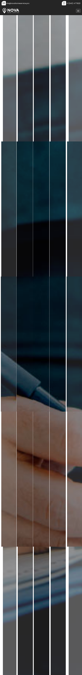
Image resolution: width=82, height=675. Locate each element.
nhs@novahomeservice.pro (17, 3)
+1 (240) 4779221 (73, 3)
